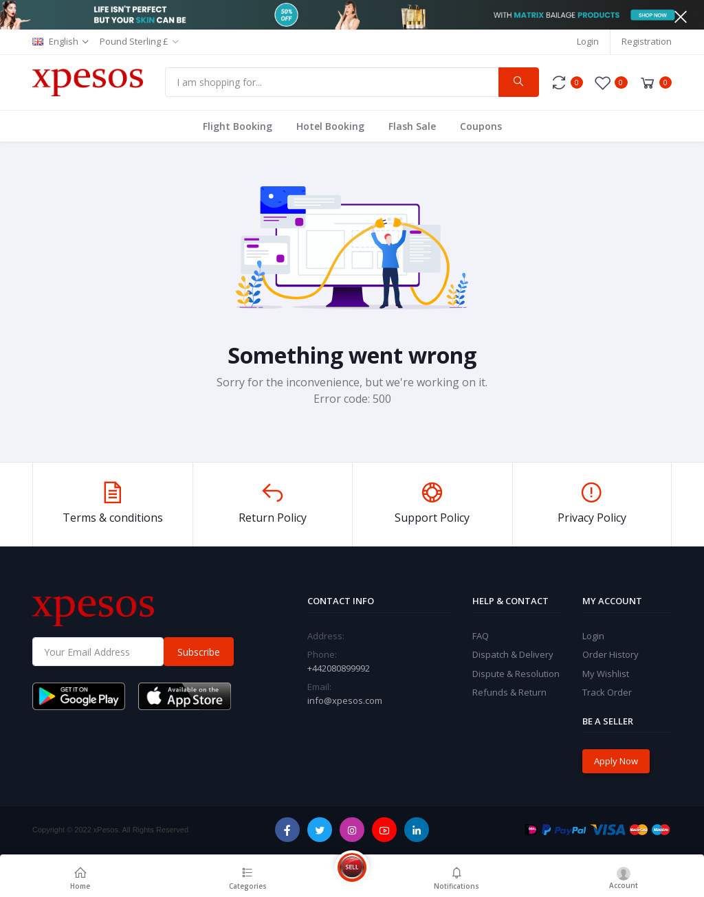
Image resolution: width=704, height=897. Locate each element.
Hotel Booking (330, 126)
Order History (610, 654)
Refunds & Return (509, 692)
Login (588, 41)
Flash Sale (412, 126)
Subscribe (198, 651)
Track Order (607, 692)
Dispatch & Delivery (512, 654)
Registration (647, 41)
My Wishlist (605, 673)
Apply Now (616, 761)
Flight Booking (237, 126)
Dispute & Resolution (516, 673)
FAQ (480, 636)
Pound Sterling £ (134, 41)
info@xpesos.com (344, 700)
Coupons (481, 126)
